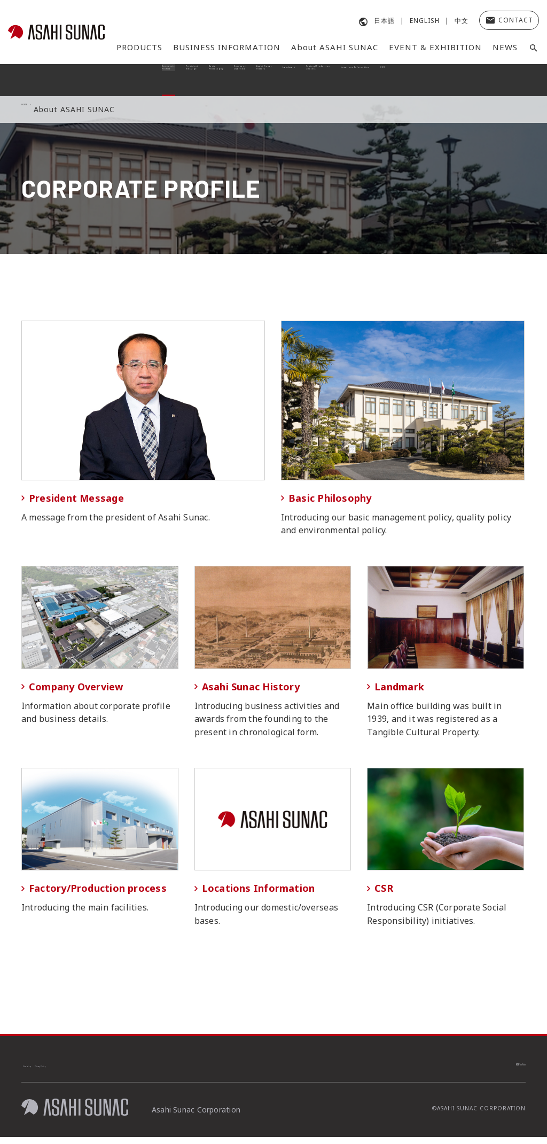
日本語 (384, 20)
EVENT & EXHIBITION (435, 47)
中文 (461, 20)
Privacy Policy (100, 1070)
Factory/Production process (362, 80)
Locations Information (449, 80)
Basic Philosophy (148, 80)
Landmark (299, 80)
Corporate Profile (50, 80)
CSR (508, 80)
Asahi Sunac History (247, 80)
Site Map (44, 1070)
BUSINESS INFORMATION (226, 47)
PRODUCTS (139, 47)
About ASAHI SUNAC (334, 47)
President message (98, 80)
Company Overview (197, 80)
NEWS (505, 47)
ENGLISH (425, 20)
